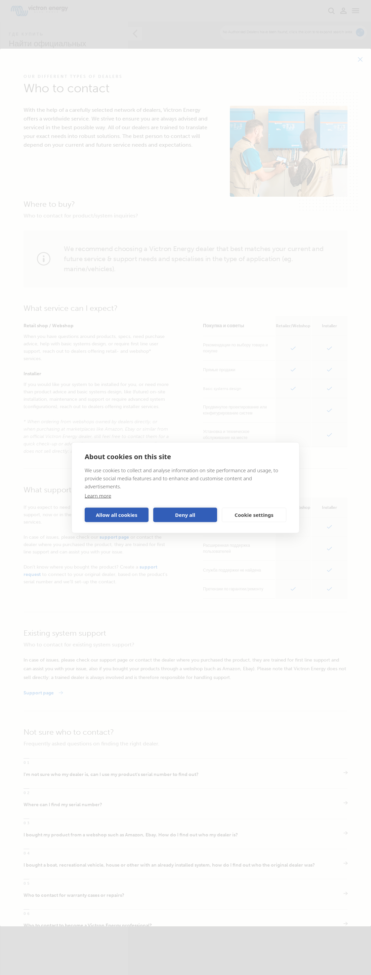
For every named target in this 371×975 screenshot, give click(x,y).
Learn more (98, 495)
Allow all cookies (116, 514)
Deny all (185, 514)
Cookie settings (254, 514)
